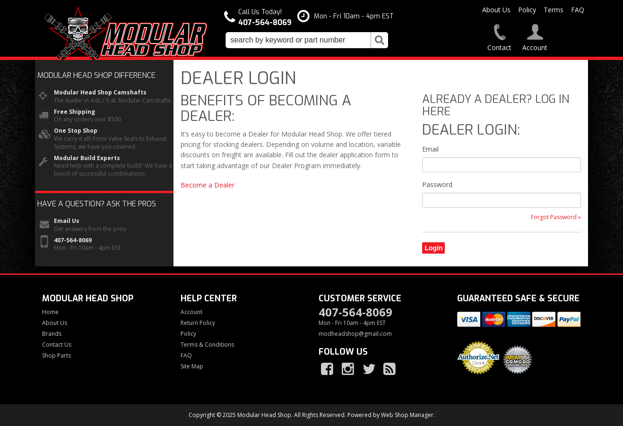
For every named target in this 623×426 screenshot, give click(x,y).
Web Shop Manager (407, 415)
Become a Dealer (207, 184)
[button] (306, 40)
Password (437, 184)
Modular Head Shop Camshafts (100, 92)
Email (430, 149)
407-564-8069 (73, 240)
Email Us (66, 221)
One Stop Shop (75, 131)
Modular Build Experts (87, 158)
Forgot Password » (556, 217)
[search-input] (298, 40)
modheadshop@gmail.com (355, 334)
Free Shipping (74, 112)
